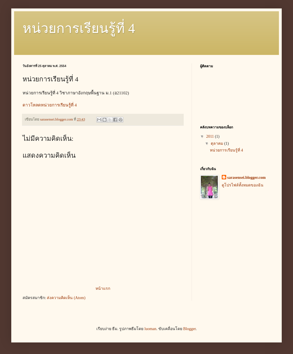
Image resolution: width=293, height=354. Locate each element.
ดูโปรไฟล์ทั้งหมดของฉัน (242, 185)
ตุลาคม (217, 143)
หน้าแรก (103, 288)
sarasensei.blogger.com (246, 177)
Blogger (189, 329)
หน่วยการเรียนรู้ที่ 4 (79, 28)
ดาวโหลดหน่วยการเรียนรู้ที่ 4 (50, 105)
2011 (210, 136)
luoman (150, 329)
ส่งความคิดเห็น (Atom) (66, 298)
